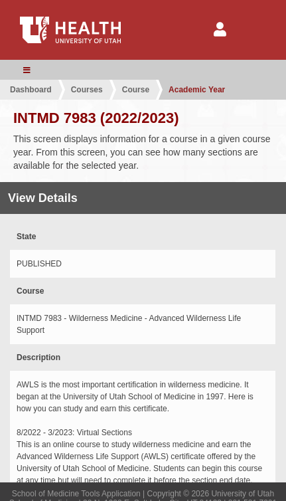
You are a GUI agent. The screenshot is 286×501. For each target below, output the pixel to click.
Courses (87, 89)
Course (135, 89)
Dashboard (31, 89)
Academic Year (197, 89)
